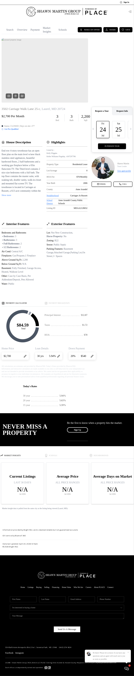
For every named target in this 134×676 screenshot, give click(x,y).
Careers (88, 586)
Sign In (124, 2)
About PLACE (99, 586)
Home (23, 586)
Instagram (19, 651)
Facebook (9, 651)
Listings (31, 586)
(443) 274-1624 (65, 646)
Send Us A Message (67, 628)
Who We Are (78, 586)
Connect (110, 586)
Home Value (66, 586)
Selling (46, 586)
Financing (55, 586)
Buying (38, 586)
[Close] (128, 652)
